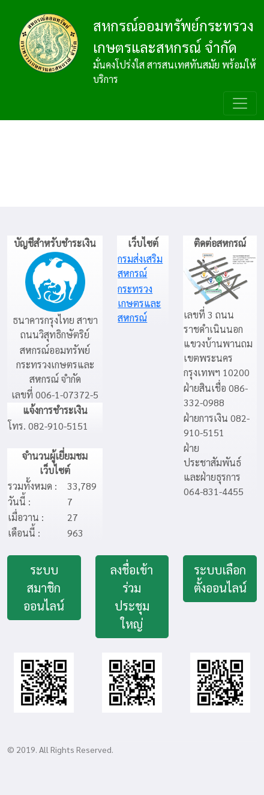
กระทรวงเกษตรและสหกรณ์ (139, 303)
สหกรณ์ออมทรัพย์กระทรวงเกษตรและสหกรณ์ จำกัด (173, 36)
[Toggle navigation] (240, 103)
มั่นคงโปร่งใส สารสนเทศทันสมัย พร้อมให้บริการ (174, 71)
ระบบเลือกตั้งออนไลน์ (220, 578)
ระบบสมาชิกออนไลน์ (43, 588)
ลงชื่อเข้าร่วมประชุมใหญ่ (131, 597)
